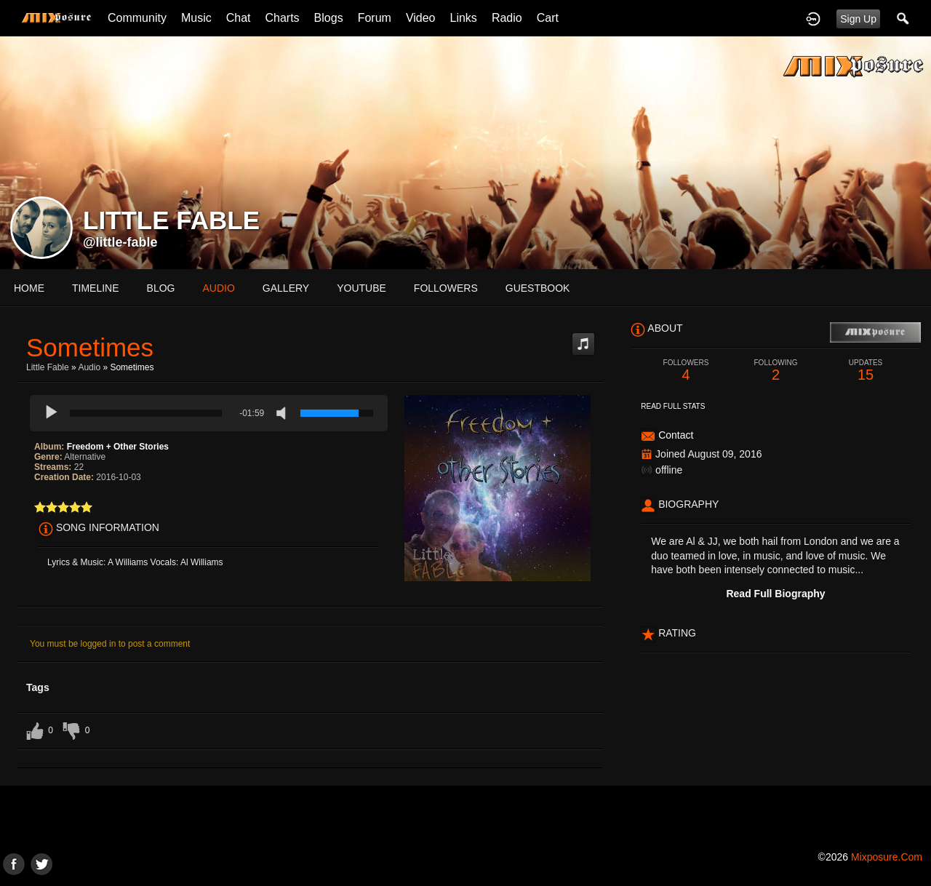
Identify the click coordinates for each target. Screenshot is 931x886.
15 (865, 371)
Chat (238, 18)
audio (218, 288)
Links (463, 18)
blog (161, 288)
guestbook (538, 288)
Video (421, 18)
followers (446, 288)
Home (29, 288)
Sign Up (858, 19)
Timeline (95, 288)
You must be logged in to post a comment (110, 644)
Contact (675, 435)
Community (137, 18)
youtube (361, 288)
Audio (89, 367)
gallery (286, 288)
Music (196, 18)
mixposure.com (886, 857)
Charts (282, 18)
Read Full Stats (673, 406)
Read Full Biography (775, 593)
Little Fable (47, 367)
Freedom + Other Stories (118, 447)
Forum (374, 18)
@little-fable (120, 242)
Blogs (328, 18)
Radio (507, 18)
